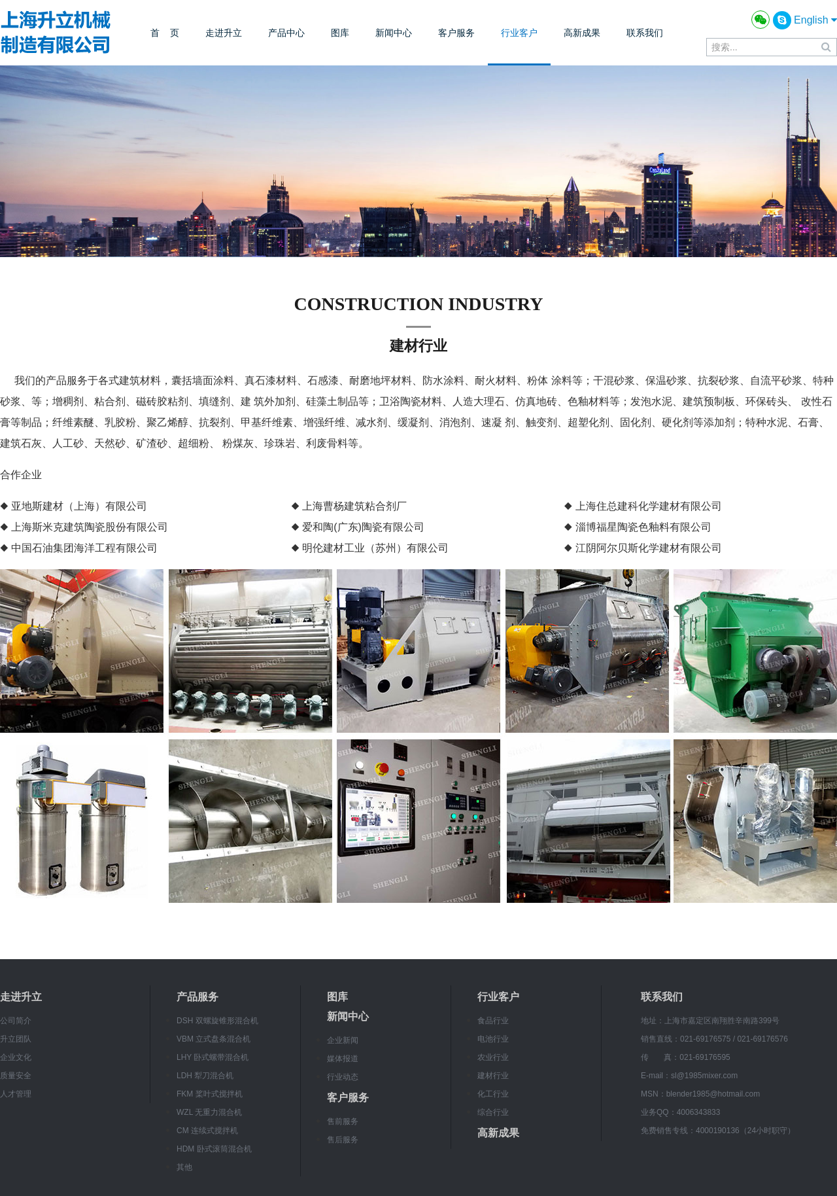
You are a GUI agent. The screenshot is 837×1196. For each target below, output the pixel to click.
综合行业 (493, 1112)
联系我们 (644, 32)
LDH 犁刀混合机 (205, 1075)
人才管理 (15, 1094)
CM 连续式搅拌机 (207, 1130)
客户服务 (456, 32)
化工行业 (493, 1094)
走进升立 (223, 32)
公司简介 (15, 1020)
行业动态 (342, 1077)
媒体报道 (342, 1058)
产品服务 (197, 996)
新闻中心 (393, 32)
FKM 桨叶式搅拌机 (210, 1094)
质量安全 (15, 1075)
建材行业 (493, 1075)
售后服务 (342, 1139)
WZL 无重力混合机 (209, 1112)
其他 (184, 1167)
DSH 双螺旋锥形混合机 (217, 1020)
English (815, 20)
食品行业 (493, 1020)
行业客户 (519, 32)
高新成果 (582, 32)
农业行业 (493, 1057)
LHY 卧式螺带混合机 (212, 1057)
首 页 (164, 32)
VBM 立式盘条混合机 (213, 1039)
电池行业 (493, 1039)
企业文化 (15, 1057)
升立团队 (15, 1039)
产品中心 (286, 32)
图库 (340, 32)
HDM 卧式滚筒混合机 (214, 1148)
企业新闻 (342, 1040)
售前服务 (342, 1121)
